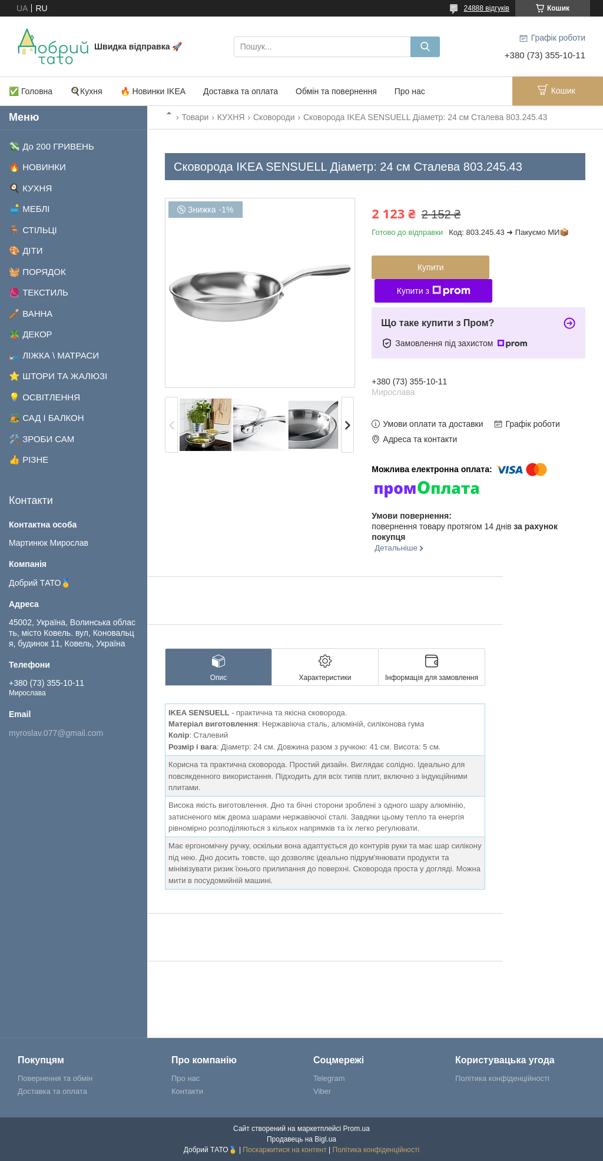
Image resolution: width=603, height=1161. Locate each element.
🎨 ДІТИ (25, 251)
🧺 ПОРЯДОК (37, 272)
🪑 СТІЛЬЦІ (33, 230)
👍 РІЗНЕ (28, 460)
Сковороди (274, 117)
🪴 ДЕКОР (30, 334)
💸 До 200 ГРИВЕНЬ (51, 146)
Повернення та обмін (55, 1078)
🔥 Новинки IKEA (153, 91)
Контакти (187, 1091)
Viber (322, 1091)
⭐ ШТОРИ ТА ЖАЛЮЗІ (58, 376)
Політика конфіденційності (502, 1078)
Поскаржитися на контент (284, 1150)
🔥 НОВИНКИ (37, 167)
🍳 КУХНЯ (30, 188)
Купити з (434, 291)
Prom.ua (356, 1128)
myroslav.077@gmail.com (56, 733)
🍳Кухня (86, 91)
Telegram (328, 1078)
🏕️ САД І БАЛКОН (46, 418)
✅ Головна (30, 91)
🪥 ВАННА (30, 314)
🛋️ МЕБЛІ (29, 209)
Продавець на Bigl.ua (301, 1139)
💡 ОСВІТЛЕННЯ (44, 397)
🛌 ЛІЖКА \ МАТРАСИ (54, 355)
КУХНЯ (231, 117)
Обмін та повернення (336, 91)
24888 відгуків (486, 8)
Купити (431, 267)
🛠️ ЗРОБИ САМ (41, 439)
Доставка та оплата (240, 91)
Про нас (410, 91)
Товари (194, 117)
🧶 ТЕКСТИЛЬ (38, 292)
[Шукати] (425, 47)
